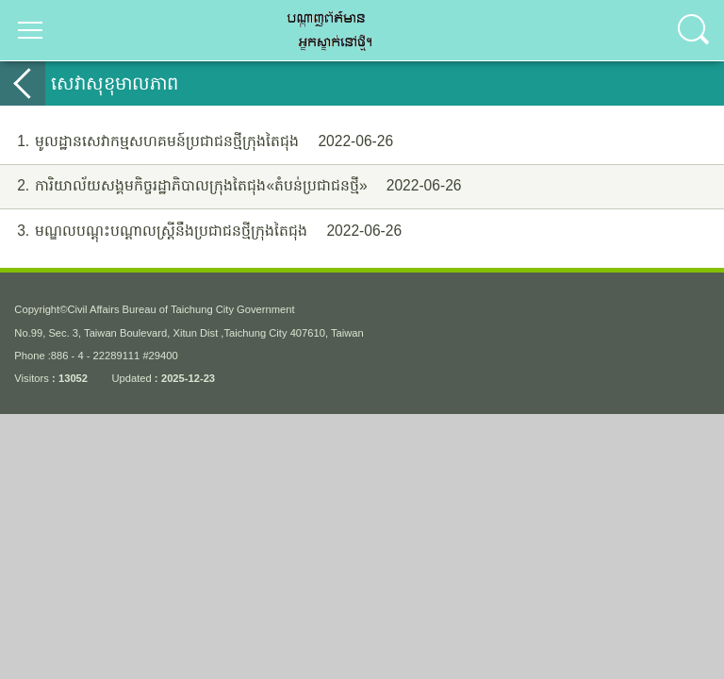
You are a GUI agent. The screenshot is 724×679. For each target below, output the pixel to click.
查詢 (694, 30)
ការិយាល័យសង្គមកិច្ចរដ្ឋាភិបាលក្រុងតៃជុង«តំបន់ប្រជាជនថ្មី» (231, 186)
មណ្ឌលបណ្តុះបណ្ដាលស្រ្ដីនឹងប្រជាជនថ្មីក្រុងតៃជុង (201, 231)
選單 (30, 30)
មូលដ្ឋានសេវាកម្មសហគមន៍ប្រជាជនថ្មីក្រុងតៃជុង (196, 142)
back (22, 83)
